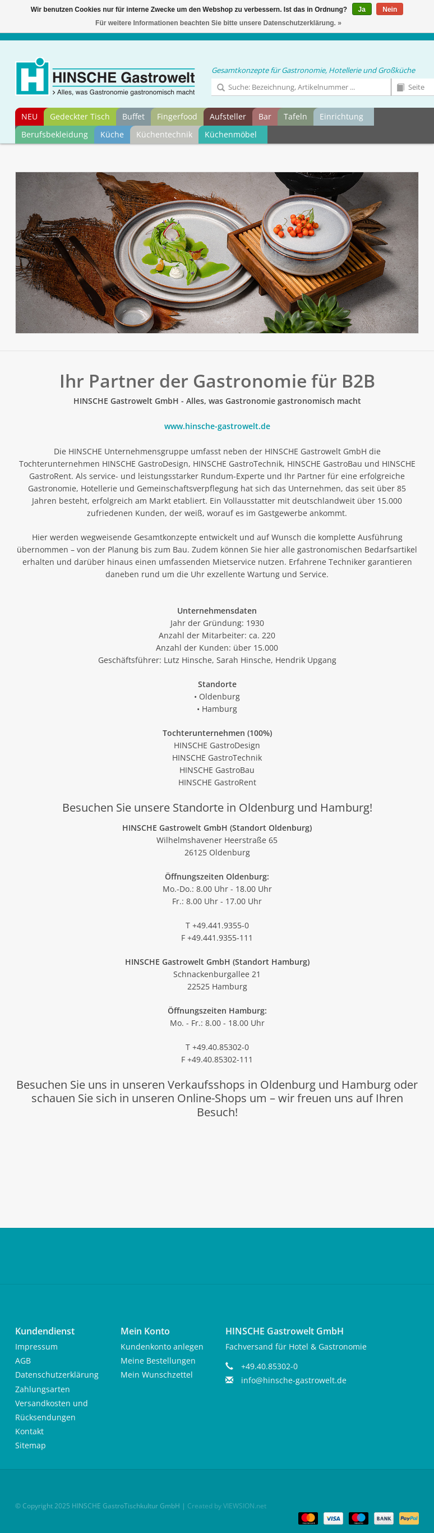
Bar (264, 116)
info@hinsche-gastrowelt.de (294, 1380)
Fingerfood (177, 116)
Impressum (36, 1346)
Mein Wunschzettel (157, 1374)
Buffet (133, 116)
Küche (112, 134)
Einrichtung (341, 116)
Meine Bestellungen (158, 1360)
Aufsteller (228, 116)
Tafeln (295, 116)
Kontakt (29, 1431)
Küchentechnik (164, 134)
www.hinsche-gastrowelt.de (217, 426)
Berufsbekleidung (54, 134)
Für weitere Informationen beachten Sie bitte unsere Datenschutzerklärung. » (218, 23)
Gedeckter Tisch (80, 116)
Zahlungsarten (42, 1389)
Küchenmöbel (231, 134)
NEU (29, 116)
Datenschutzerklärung (57, 1374)
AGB (23, 1360)
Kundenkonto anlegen (162, 1346)
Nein (389, 9)
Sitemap (30, 1445)
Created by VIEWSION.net (226, 1506)
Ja (362, 9)
